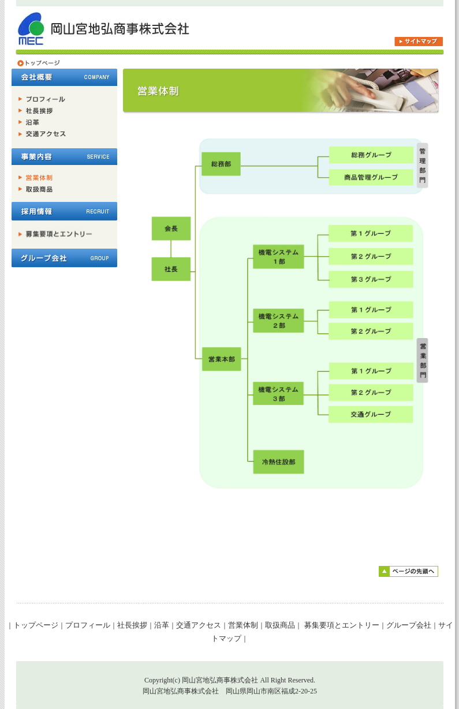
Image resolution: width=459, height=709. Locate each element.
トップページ (35, 625)
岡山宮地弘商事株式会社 (220, 680)
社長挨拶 (132, 625)
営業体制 (243, 625)
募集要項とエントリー (340, 625)
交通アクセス (198, 625)
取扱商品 (280, 625)
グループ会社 (408, 625)
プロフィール (87, 625)
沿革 (161, 625)
